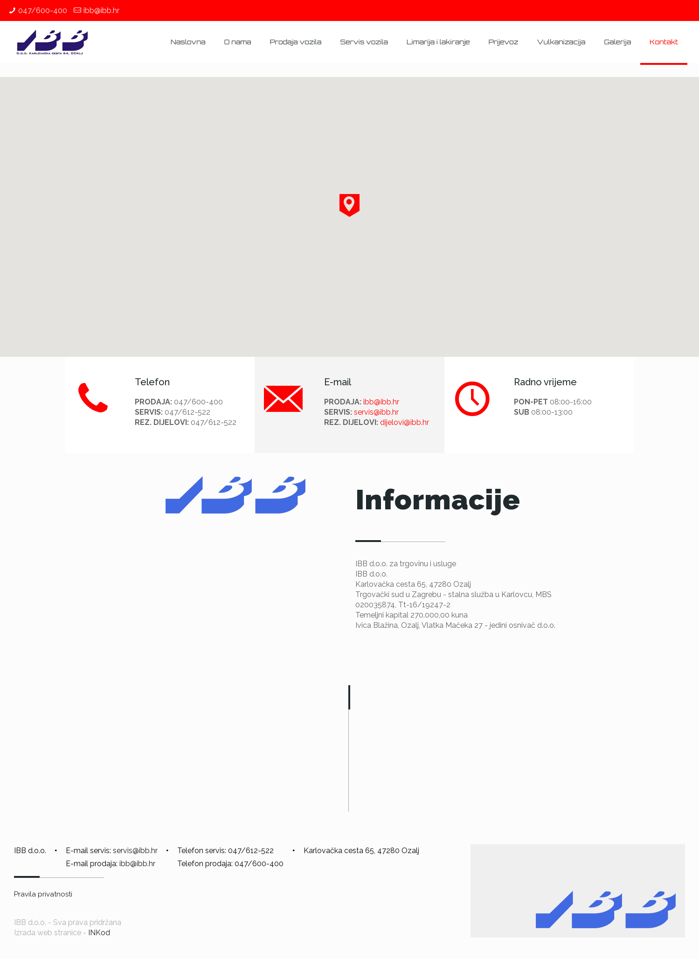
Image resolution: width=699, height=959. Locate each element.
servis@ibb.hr (376, 412)
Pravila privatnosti (43, 894)
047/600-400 (42, 10)
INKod (99, 932)
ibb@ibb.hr (101, 10)
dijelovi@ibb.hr (404, 422)
